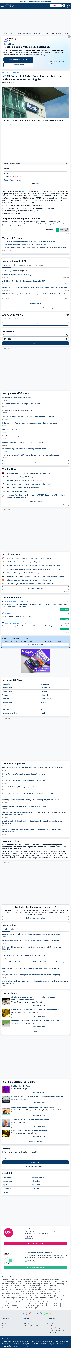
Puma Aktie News (6, 1302)
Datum (13, 271)
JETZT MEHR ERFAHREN (35, 1267)
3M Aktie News (30, 1308)
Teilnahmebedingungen (61, 61)
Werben (26, 1323)
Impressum (50, 1321)
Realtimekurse (7, 1181)
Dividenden (36, 1188)
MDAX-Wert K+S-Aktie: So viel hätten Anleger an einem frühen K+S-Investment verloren (35, 248)
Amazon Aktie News (20, 1286)
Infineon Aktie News (7, 1292)
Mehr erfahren (18, 65)
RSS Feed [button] (13, 308)
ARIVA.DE (7, 1347)
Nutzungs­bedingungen (54, 1328)
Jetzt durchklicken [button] (39, 1005)
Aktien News (14, 1280)
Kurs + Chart (6, 684)
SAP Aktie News (34, 1288)
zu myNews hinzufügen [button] (46, 308)
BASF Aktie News (57, 1284)
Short (12, 229)
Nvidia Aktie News (16, 1284)
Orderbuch (45, 691)
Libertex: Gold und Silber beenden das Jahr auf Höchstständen (29, 580)
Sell (22, 319)
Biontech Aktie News (32, 1294)
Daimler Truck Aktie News (46, 1302)
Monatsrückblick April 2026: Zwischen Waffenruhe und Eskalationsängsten (33, 569)
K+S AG (6, 174)
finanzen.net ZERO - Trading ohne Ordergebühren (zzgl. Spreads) (30, 558)
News (12, 180)
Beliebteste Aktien (38, 1177)
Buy (10, 319)
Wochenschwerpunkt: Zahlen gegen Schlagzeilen (24, 562)
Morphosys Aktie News (21, 1298)
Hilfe (25, 1321)
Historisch (44, 695)
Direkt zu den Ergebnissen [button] (35, 1166)
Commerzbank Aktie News (22, 1290)
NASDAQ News (17, 1282)
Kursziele (5, 709)
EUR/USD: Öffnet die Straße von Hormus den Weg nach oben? (29, 473)
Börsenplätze (7, 691)
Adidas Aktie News (19, 1302)
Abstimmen (35, 1162)
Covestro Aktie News (33, 1300)
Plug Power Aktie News (39, 1290)
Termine (44, 702)
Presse (3, 1325)
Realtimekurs (7, 702)
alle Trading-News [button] (35, 501)
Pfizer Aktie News (52, 1298)
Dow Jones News (6, 1282)
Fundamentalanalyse (9, 713)
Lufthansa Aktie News (58, 1292)
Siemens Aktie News (47, 1300)
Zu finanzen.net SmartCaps (35, 918)
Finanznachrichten (26, 1280)
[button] (56, 5)
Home (5, 33)
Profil (43, 709)
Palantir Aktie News (19, 1300)
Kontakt (3, 1321)
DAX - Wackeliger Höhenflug (17, 491)
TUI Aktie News (51, 1286)
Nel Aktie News (31, 1302)
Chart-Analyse (7, 699)
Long (5, 229)
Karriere (4, 1323)
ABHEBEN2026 (38, 55)
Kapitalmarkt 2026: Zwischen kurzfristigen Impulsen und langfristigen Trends (34, 566)
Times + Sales (7, 688)
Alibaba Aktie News (40, 1304)
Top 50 (4, 1185)
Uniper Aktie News (61, 1296)
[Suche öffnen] (63, 5)
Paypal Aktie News (21, 1292)
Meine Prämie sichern (18, 59)
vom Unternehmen (25, 265)
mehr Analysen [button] (35, 324)
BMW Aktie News (17, 1306)
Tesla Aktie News (45, 1284)
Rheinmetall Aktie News (31, 1284)
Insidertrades (46, 706)
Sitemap (4, 1328)
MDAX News (45, 1280)
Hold (16, 319)
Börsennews (5, 1280)
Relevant (7, 265)
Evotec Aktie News (7, 1298)
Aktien (11, 33)
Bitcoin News (5, 1284)
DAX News (36, 1280)
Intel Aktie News (6, 1300)
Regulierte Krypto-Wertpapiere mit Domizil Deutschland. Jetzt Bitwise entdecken (35, 576)
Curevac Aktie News (61, 1300)
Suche (35, 343)
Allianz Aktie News (7, 1288)
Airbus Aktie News (7, 1294)
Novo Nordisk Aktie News (38, 1298)
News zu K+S (27, 33)
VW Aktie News (41, 1308)
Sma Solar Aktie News (8, 1304)
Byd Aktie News (19, 1294)
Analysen (19, 180)
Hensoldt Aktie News (53, 1290)
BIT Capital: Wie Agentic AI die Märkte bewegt (23, 573)
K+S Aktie (18, 33)
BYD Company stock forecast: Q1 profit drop (23, 488)
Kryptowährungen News (59, 1282)
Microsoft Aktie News (21, 1288)
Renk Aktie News (45, 1292)
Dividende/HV (46, 699)
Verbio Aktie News (18, 1308)
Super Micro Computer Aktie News (49, 1306)
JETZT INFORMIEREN (35, 1243)
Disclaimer (50, 1325)
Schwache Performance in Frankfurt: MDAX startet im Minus (26, 245)
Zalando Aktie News (30, 1306)
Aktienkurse (6, 1177)
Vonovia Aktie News (36, 1296)
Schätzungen (45, 688)
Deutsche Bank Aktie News (48, 1288)
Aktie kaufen (35, 184)
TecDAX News (54, 1280)
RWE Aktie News (33, 1292)
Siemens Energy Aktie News (36, 1286)
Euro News (46, 1282)
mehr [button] (35, 462)
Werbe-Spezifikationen (31, 1325)
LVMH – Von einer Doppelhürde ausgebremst (23, 477)
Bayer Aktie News (6, 1286)
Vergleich (5, 695)
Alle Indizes (36, 1181)
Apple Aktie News (6, 1290)
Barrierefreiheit (52, 1332)
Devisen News (28, 1282)
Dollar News (38, 1282)
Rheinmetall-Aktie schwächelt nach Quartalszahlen (25, 480)
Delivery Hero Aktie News (24, 1304)
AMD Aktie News (48, 1296)
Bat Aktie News (6, 1306)
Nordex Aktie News (22, 1296)
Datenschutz (51, 1323)
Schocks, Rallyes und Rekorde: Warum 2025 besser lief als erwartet (30, 584)
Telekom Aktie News (53, 1304)
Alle (14, 265)
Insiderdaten (6, 1188)
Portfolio (5, 1192)
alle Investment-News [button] (35, 588)
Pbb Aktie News (6, 1308)
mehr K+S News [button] (35, 304)
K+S (23, 191)
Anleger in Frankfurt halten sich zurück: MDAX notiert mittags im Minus (30, 242)
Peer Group (39, 265)
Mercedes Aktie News (8, 1296)
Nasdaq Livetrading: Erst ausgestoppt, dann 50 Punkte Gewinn (29, 484)
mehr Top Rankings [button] (35, 1142)
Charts (6, 180)
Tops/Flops (36, 1185)
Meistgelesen (22, 271)
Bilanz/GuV (45, 684)
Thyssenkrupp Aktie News (48, 1294)
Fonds (43, 713)
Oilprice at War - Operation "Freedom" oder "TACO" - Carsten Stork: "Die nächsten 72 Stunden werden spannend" (36, 496)
